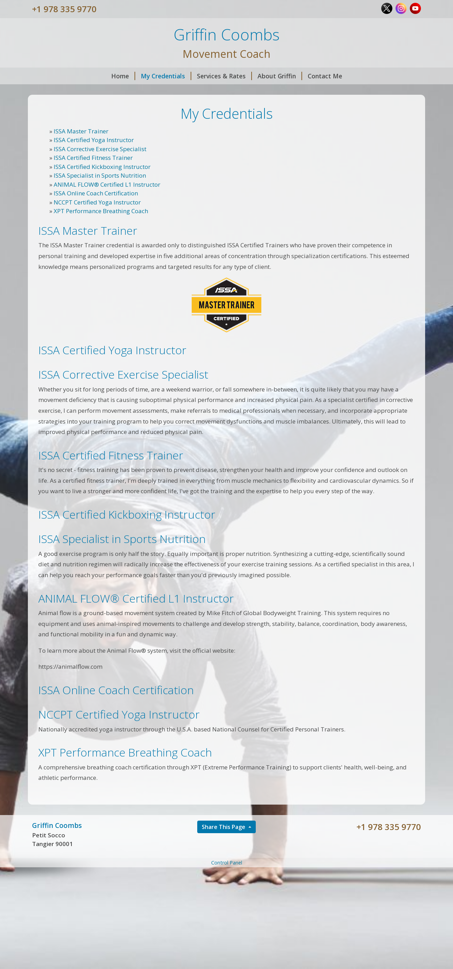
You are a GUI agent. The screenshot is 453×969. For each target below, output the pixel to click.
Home (123, 76)
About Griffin (280, 76)
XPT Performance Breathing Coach (101, 211)
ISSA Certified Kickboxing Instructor (102, 167)
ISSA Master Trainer (81, 131)
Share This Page (224, 827)
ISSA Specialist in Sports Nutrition (100, 175)
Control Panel (226, 862)
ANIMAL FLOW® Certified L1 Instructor (107, 184)
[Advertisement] (226, 918)
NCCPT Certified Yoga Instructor (97, 202)
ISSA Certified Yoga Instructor (94, 140)
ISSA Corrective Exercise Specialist (100, 149)
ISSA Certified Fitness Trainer (93, 158)
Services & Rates (224, 76)
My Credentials (166, 76)
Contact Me (325, 76)
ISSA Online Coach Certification (96, 193)
